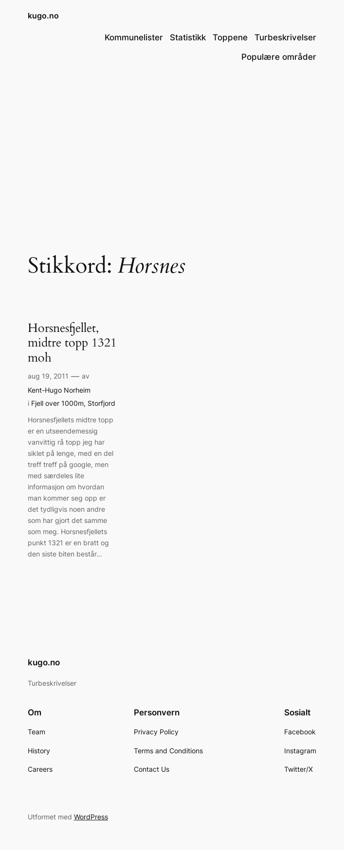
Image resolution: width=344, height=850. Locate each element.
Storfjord (101, 403)
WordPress (91, 817)
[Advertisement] (172, 151)
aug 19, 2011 (48, 376)
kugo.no (43, 15)
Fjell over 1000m (57, 403)
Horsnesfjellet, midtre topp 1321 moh (72, 343)
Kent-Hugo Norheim (59, 390)
